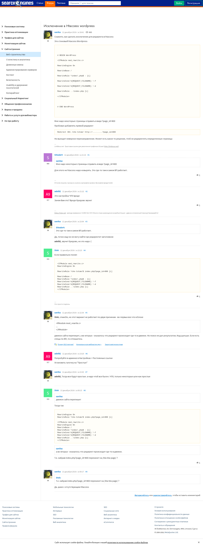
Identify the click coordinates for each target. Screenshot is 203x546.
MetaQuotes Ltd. (171, 532)
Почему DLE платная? (66, 344)
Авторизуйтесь (142, 495)
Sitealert (58, 154)
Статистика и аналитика (18, 59)
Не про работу (10, 121)
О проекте (159, 507)
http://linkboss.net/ (111, 146)
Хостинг (10, 74)
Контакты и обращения (165, 525)
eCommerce (109, 522)
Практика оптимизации (14, 32)
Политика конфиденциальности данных (172, 514)
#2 (87, 191)
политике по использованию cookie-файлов (127, 542)
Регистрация (193, 3)
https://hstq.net (60, 213)
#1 (89, 155)
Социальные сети (111, 511)
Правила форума (9, 526)
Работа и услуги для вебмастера (19, 115)
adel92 (57, 191)
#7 (86, 372)
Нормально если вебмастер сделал (89, 344)
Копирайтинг (12, 92)
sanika (57, 32)
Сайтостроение (10, 49)
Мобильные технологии (63, 507)
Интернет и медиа (111, 518)
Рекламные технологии (63, 518)
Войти (179, 3)
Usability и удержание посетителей (16, 86)
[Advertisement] (101, 14)
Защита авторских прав (114, 344)
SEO (54, 514)
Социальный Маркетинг (15, 98)
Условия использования (165, 510)
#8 (85, 390)
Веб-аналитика (59, 522)
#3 (86, 221)
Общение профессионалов (16, 104)
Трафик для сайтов (12, 37)
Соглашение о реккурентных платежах (171, 521)
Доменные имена (14, 64)
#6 (87, 353)
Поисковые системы (13, 26)
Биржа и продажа (11, 109)
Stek (56, 250)
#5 (86, 312)
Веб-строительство (15, 54)
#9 (86, 471)
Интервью (57, 511)
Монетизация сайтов (13, 43)
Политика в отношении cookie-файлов (171, 518)
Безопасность (13, 79)
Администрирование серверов (21, 69)
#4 (85, 250)
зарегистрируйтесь (162, 495)
